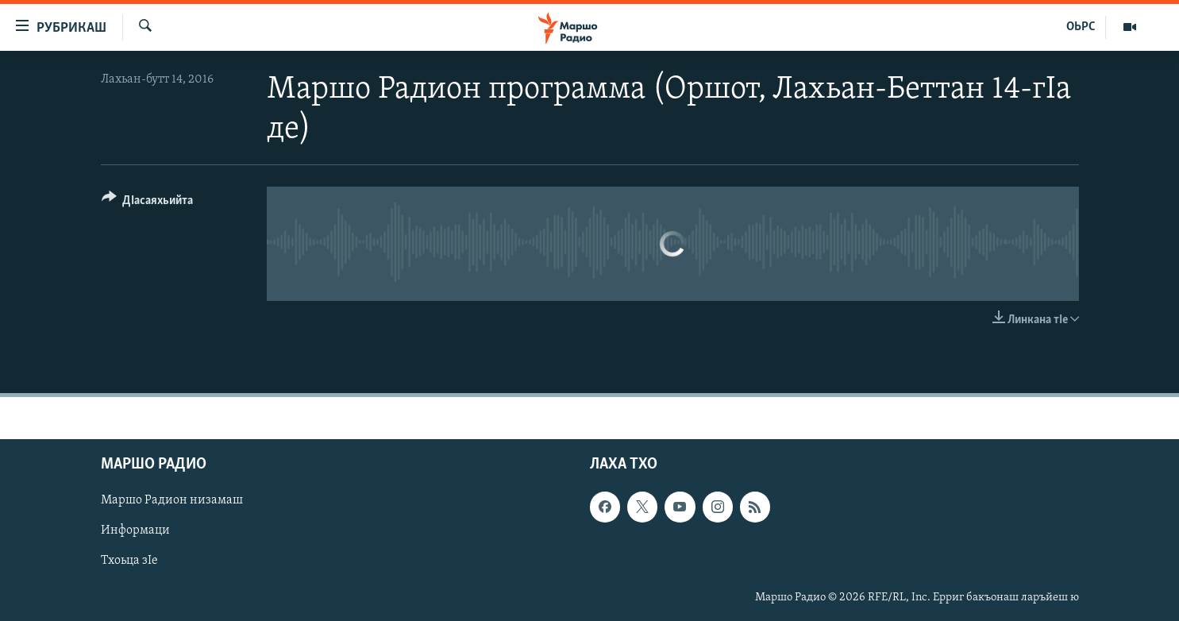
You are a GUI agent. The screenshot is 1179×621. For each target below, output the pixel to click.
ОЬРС (1081, 27)
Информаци (135, 530)
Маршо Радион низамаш (172, 500)
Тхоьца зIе (129, 560)
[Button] (148, 203)
